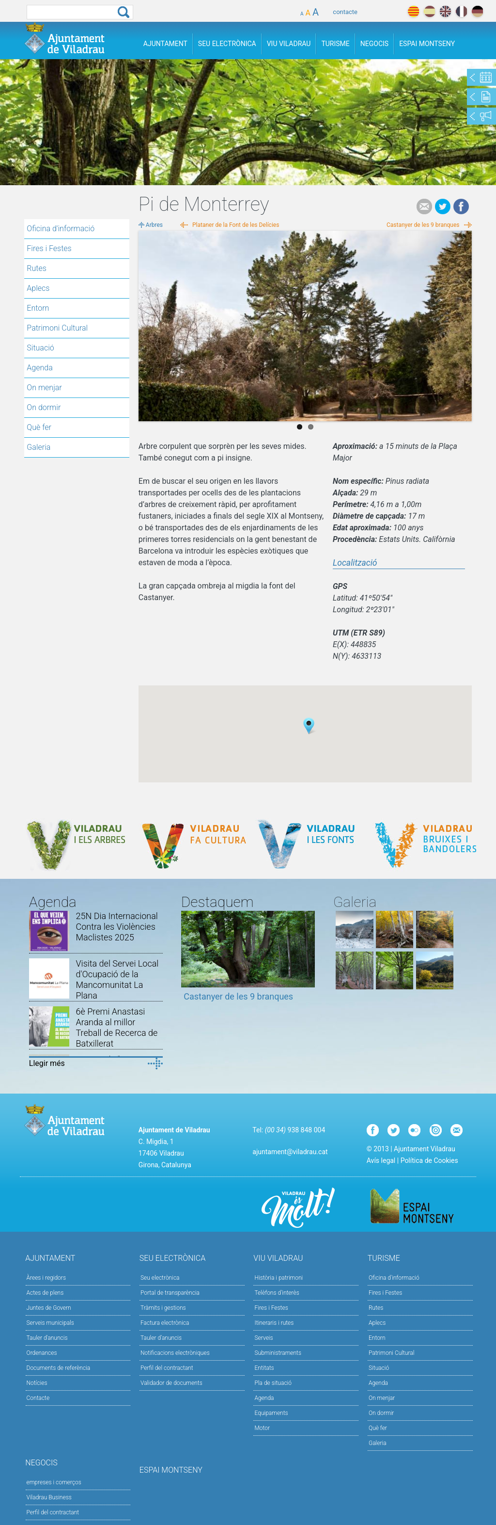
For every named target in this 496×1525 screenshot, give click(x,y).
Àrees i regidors (46, 1277)
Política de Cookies (429, 1160)
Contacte (38, 1398)
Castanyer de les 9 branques (423, 225)
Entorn (38, 308)
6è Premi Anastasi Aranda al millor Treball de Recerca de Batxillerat (116, 1027)
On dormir (44, 407)
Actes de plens (45, 1292)
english (445, 11)
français (461, 11)
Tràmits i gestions (163, 1307)
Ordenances (42, 1353)
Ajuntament (165, 44)
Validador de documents (171, 1383)
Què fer (39, 427)
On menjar (44, 387)
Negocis (374, 44)
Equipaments (271, 1413)
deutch (477, 11)
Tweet (442, 206)
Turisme (335, 44)
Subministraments (277, 1353)
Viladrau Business (49, 1497)
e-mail (424, 206)
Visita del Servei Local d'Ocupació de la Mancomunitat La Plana (117, 979)
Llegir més (47, 1063)
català (413, 11)
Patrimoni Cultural (57, 328)
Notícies (37, 1383)
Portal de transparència (170, 1292)
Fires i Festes (49, 248)
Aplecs (38, 288)
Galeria (38, 447)
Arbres (154, 225)
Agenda (39, 367)
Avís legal (381, 1160)
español (429, 11)
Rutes (36, 268)
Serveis (263, 1337)
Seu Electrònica (227, 44)
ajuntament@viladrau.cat (289, 1152)
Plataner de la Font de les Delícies (235, 225)
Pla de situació (273, 1383)
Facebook (461, 206)
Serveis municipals (50, 1322)
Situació (40, 347)
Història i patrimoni (278, 1277)
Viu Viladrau (289, 44)
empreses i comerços (54, 1482)
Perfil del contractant (166, 1368)
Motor (262, 1428)
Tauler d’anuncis (161, 1337)
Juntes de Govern (49, 1307)
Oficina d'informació (60, 228)
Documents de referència (59, 1368)
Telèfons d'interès (276, 1292)
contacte (345, 12)
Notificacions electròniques (175, 1353)
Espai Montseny (427, 44)
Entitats (264, 1368)
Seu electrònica (160, 1277)
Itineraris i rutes (274, 1322)
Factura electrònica (164, 1322)
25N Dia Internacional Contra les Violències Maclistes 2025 (116, 926)
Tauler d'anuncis (47, 1337)
